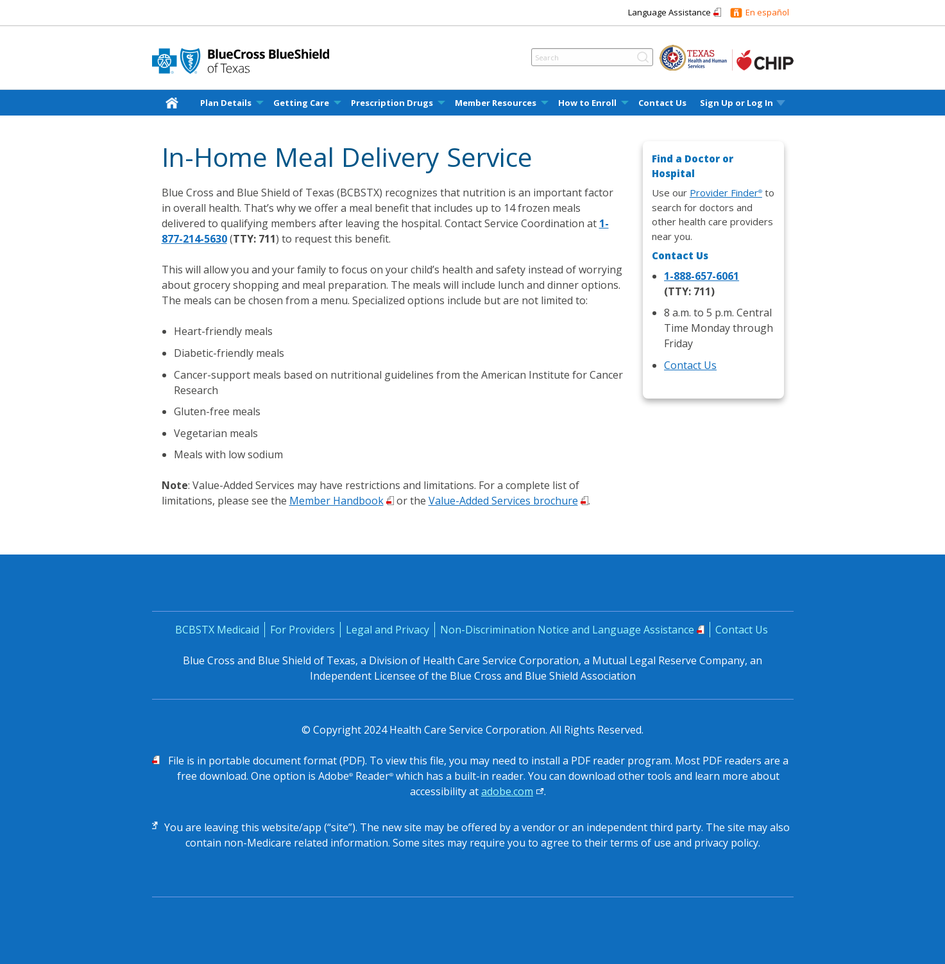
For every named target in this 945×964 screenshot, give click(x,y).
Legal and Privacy (387, 630)
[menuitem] (174, 103)
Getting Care (301, 103)
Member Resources (495, 103)
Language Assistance (669, 12)
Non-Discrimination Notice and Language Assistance (567, 630)
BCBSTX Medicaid (217, 630)
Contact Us (662, 103)
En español (767, 12)
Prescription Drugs (392, 103)
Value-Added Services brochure (503, 501)
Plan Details (225, 103)
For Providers (302, 630)
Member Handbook (336, 501)
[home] (174, 102)
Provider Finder (726, 192)
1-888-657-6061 (701, 276)
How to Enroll (587, 103)
